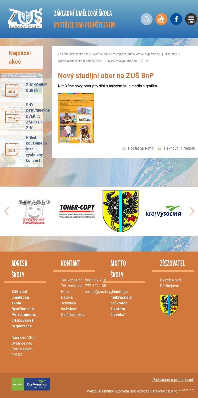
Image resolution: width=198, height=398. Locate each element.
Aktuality (171, 54)
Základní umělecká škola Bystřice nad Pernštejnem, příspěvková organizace (109, 54)
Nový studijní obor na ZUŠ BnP (128, 61)
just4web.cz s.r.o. (164, 391)
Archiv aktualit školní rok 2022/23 (80, 61)
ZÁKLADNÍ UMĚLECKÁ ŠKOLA (84, 19)
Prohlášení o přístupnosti (173, 379)
